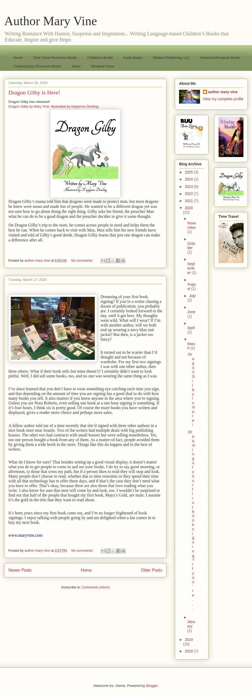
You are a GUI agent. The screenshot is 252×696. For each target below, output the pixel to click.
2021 (189, 201)
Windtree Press (102, 66)
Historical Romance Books (220, 58)
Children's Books (100, 58)
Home (18, 58)
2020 (189, 208)
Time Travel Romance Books (55, 58)
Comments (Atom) (95, 587)
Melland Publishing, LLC (171, 58)
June (191, 312)
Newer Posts (20, 570)
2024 (189, 179)
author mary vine (223, 92)
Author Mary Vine (50, 21)
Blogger (152, 686)
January (191, 624)
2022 (189, 194)
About (76, 66)
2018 (189, 651)
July (192, 296)
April (191, 328)
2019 (189, 639)
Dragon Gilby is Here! (34, 92)
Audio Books (133, 58)
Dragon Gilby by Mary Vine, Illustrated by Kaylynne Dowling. (53, 106)
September (191, 268)
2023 (189, 186)
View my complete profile (223, 99)
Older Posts (151, 570)
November (191, 225)
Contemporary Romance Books (37, 66)
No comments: (82, 260)
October (191, 245)
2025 (189, 172)
